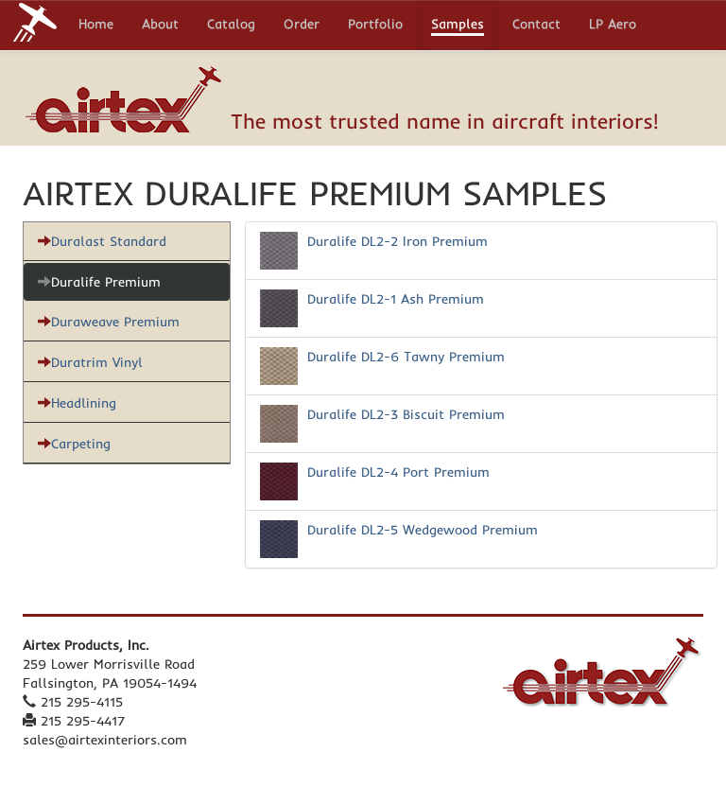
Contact (536, 25)
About (160, 25)
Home (95, 25)
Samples (457, 25)
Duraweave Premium (109, 321)
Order (302, 25)
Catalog (231, 25)
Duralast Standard (102, 241)
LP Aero (612, 25)
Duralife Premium (99, 281)
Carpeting (74, 443)
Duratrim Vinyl (90, 362)
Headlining (77, 402)
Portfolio (375, 25)
